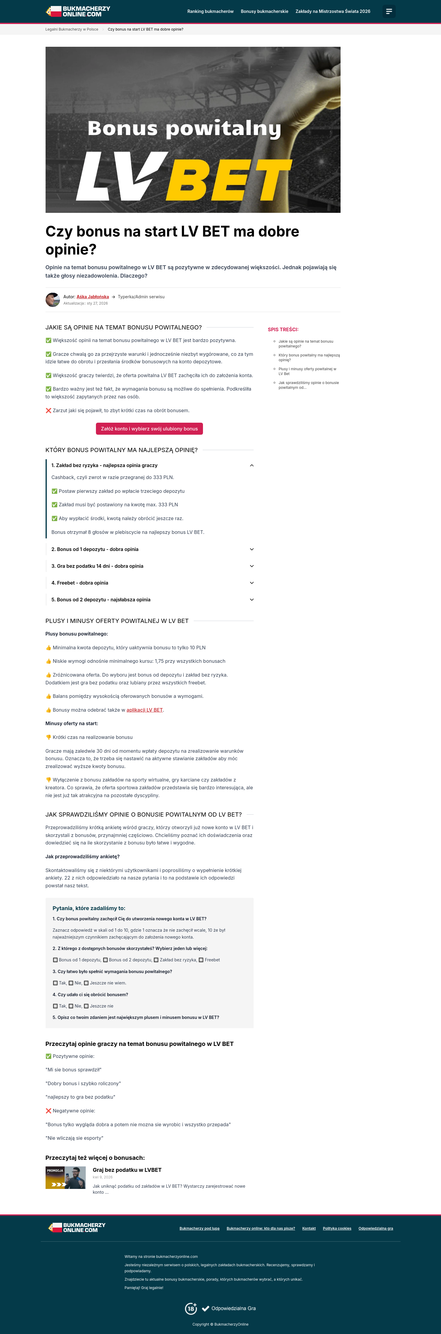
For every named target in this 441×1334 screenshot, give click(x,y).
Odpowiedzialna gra (376, 1228)
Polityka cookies (337, 1228)
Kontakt (309, 1228)
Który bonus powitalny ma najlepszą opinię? (309, 357)
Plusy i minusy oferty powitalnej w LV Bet (308, 371)
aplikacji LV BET (145, 710)
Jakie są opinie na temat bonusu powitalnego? (306, 343)
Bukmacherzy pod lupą (199, 1228)
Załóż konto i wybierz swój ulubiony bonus (149, 429)
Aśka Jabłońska (93, 296)
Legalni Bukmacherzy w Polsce (72, 29)
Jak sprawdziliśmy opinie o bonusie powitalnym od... (309, 385)
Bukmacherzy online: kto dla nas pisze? (261, 1228)
